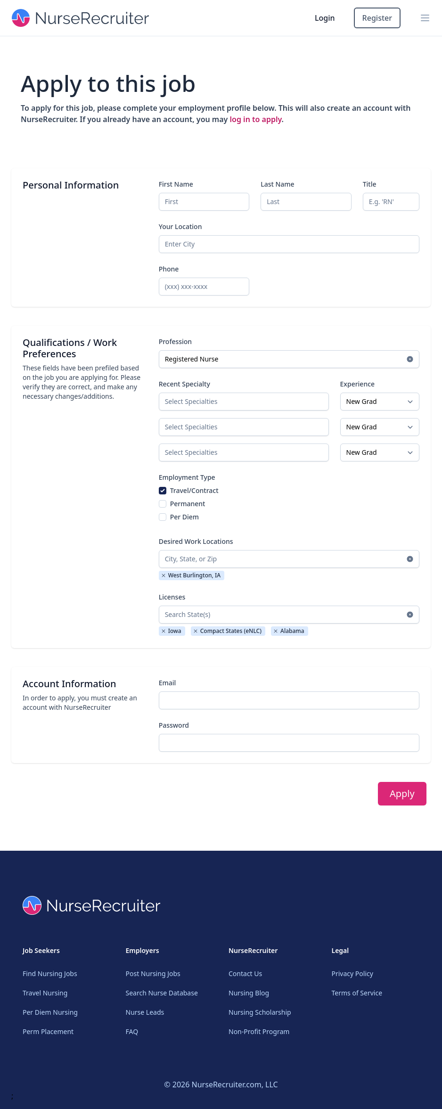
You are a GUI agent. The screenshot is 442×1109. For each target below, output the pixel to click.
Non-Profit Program (259, 1031)
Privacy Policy (352, 973)
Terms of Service (357, 992)
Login (325, 18)
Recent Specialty (184, 383)
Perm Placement (48, 1031)
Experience (357, 383)
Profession (175, 341)
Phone (169, 268)
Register (377, 18)
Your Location (180, 226)
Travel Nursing (45, 992)
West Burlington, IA (191, 575)
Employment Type (187, 477)
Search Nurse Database (162, 992)
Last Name (277, 184)
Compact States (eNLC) (227, 631)
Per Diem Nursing (50, 1012)
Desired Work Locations (196, 541)
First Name (176, 184)
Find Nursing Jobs (50, 973)
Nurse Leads (145, 1012)
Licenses (172, 596)
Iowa (171, 631)
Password (174, 725)
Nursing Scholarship (260, 1012)
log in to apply (256, 119)
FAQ (132, 1031)
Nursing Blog (249, 992)
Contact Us (245, 973)
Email (167, 682)
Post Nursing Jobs (153, 973)
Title (370, 184)
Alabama (288, 631)
